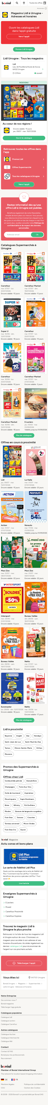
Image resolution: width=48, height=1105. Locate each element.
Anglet (19, 736)
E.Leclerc (8, 902)
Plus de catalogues (24, 435)
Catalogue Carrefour (9, 1024)
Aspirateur (28, 793)
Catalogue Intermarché (10, 1038)
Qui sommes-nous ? (9, 1000)
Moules (8, 811)
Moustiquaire (10, 799)
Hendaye (37, 736)
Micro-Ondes (29, 824)
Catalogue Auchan (8, 1034)
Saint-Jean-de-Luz (13, 742)
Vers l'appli (24, 36)
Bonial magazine (7, 1004)
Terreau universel (12, 824)
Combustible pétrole (13, 781)
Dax (28, 736)
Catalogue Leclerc (8, 1021)
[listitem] (12, 273)
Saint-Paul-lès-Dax (33, 742)
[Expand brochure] (24, 102)
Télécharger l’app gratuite (11, 1007)
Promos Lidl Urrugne (24, 49)
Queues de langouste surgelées (28, 811)
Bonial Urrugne (9, 984)
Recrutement (6, 1058)
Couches (31, 817)
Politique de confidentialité (34, 1084)
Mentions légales (7, 1084)
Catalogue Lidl (6, 1017)
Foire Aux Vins (25, 787)
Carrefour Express (12, 916)
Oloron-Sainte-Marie (23, 748)
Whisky (17, 805)
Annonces (42, 8)
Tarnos (7, 748)
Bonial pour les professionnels (12, 1055)
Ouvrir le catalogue (24, 138)
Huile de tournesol (12, 793)
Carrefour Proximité (13, 911)
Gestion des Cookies (32, 1088)
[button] (24, 111)
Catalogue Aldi (6, 1041)
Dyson (23, 830)
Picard (7, 907)
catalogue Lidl (16, 946)
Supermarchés (34, 984)
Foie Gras (9, 817)
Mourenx (8, 754)
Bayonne (8, 736)
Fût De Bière (29, 805)
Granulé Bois (31, 781)
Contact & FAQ (7, 1051)
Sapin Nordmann (27, 799)
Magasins (21, 984)
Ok (37, 234)
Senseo (20, 817)
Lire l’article (24, 883)
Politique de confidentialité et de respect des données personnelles (25, 225)
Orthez (39, 748)
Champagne (10, 787)
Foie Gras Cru (10, 830)
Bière (7, 805)
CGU (3, 1088)
